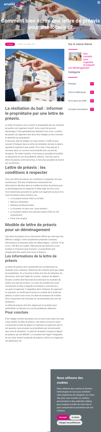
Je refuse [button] (75, 417)
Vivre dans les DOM (81, 100)
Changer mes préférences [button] (69, 423)
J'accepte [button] (63, 417)
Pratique (60, 36)
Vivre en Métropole (81, 92)
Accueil (40, 36)
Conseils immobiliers (81, 109)
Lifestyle (50, 36)
